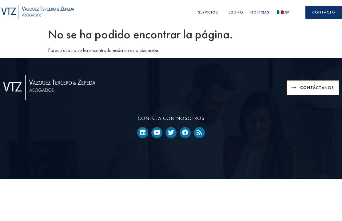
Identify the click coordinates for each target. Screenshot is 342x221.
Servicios (209, 12)
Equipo (236, 12)
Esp (284, 12)
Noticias (259, 12)
